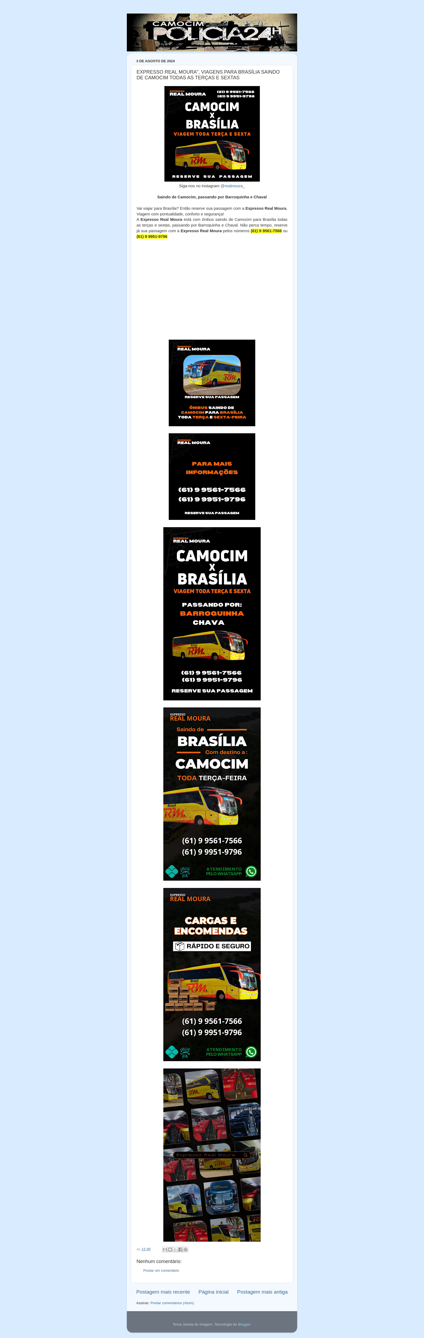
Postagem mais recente (163, 1292)
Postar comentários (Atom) (172, 1303)
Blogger (244, 1324)
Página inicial (213, 1292)
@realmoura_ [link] (233, 186)
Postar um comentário (161, 1270)
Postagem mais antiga (262, 1292)
